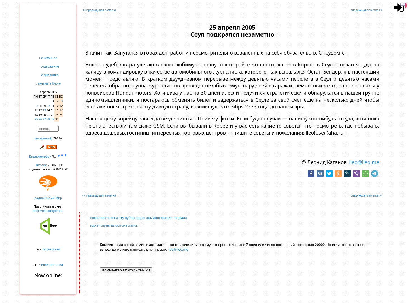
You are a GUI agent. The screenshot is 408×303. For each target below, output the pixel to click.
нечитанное (48, 58)
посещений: (43, 138)
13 (44, 110)
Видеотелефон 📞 (48, 156)
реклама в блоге (48, 83)
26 (40, 119)
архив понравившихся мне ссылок (114, 225)
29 (52, 119)
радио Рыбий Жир (48, 198)
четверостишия (51, 264)
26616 (57, 138)
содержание (50, 66)
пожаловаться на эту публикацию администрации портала (138, 217)
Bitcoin (41, 165)
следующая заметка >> (366, 10)
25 (36, 119)
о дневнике (49, 75)
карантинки (51, 249)
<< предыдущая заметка (99, 10)
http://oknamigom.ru (48, 210)
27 (44, 119)
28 (48, 119)
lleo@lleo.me (364, 162)
